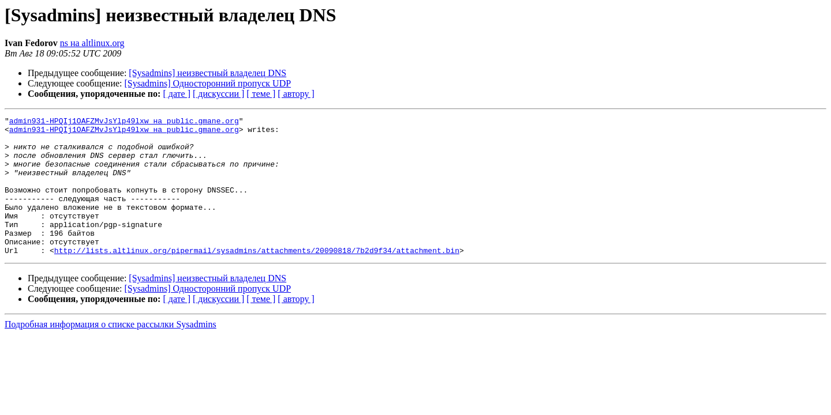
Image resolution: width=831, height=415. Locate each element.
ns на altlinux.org (92, 43)
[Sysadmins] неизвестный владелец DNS (207, 73)
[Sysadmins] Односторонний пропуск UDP (208, 83)
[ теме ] (260, 94)
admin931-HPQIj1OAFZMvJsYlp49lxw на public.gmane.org (124, 122)
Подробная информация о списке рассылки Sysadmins (110, 352)
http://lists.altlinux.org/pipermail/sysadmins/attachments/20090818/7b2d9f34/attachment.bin (256, 278)
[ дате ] (176, 94)
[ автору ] (296, 94)
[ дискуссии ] (218, 94)
